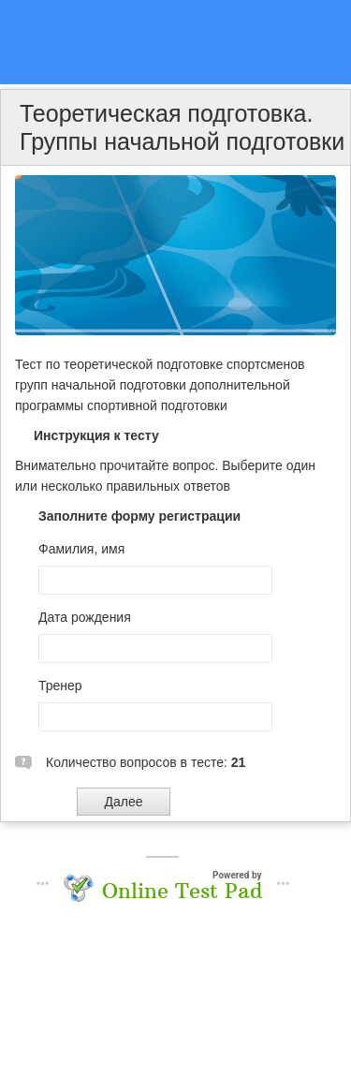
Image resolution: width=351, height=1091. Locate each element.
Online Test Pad (182, 890)
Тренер (60, 685)
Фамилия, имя (81, 548)
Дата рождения (84, 617)
